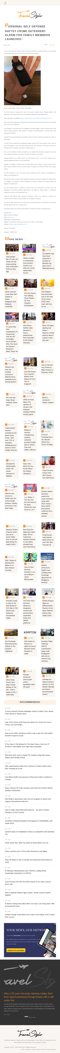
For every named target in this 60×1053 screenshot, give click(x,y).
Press (23, 1049)
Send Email (10, 217)
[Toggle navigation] (5, 3)
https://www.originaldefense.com (18, 224)
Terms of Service (41, 1049)
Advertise (28, 1049)
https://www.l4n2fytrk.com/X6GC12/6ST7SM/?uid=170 (36, 118)
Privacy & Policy (51, 1049)
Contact (34, 1049)
